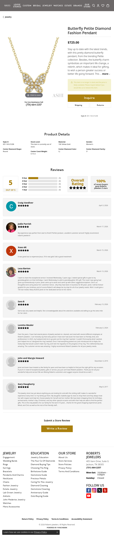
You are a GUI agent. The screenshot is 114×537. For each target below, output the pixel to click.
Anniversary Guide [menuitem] (39, 493)
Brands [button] (77, 5)
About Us (63, 457)
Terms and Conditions (68, 472)
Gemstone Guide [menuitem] (39, 475)
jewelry (8, 17)
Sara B (21, 301)
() (60, 178)
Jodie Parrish (24, 223)
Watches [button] (58, 5)
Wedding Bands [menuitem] (10, 461)
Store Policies (64, 464)
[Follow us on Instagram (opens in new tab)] (94, 490)
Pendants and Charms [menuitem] (13, 475)
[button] (93, 6)
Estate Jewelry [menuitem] (10, 489)
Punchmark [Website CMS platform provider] (62, 528)
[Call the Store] (93, 467)
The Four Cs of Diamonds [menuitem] (43, 461)
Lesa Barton (24, 268)
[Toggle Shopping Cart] (108, 6)
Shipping (78, 105)
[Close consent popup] (57, 532)
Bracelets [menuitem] (7, 472)
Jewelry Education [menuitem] (39, 457)
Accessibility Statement (81, 519)
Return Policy (28, 519)
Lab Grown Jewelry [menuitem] (12, 493)
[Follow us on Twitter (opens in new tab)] (99, 490)
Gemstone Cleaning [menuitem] (40, 489)
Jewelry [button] (47, 5)
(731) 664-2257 (34, 105)
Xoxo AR (22, 247)
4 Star (24, 181)
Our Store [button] (87, 5)
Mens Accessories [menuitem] (11, 507)
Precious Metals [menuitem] (38, 479)
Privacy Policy (65, 468)
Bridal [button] (37, 5)
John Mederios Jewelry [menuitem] (14, 500)
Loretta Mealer (26, 325)
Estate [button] (68, 5)
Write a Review (57, 428)
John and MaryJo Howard (31, 358)
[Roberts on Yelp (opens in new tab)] (105, 490)
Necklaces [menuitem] (8, 479)
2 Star (24, 187)
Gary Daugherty (26, 384)
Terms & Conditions (60, 519)
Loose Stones (17, 5)
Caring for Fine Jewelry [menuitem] (42, 482)
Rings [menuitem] (5, 464)
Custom (27, 5)
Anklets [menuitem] (6, 496)
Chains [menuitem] (6, 482)
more (106, 73)
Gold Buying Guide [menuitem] (39, 496)
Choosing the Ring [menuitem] (39, 468)
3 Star (24, 184)
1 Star (24, 190)
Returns (100, 105)
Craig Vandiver (25, 202)
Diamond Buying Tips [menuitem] (40, 464)
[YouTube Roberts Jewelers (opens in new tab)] (88, 495)
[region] (34, 68)
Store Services (65, 461)
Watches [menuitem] (7, 503)
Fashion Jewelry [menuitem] (10, 486)
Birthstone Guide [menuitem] (39, 472)
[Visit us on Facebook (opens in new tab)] (88, 490)
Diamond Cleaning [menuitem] (39, 486)
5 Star (24, 178)
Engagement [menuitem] (9, 457)
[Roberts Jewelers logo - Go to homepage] (8, 5)
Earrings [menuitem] (7, 468)
